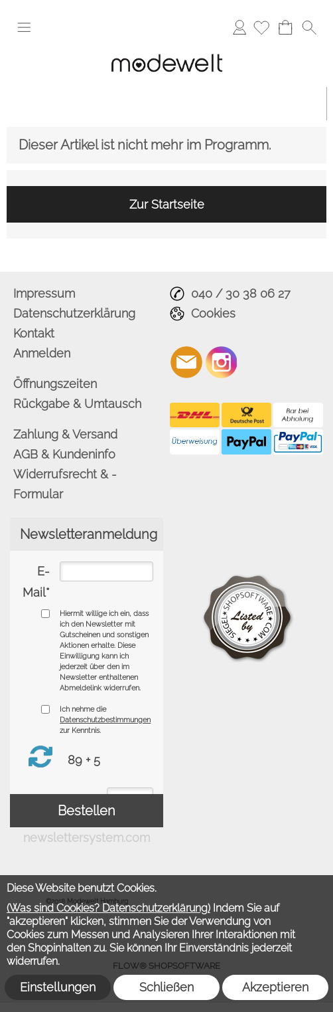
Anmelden (239, 27)
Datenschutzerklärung (74, 313)
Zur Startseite (166, 204)
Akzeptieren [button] (275, 987)
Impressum (44, 293)
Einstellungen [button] (58, 987)
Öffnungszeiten (55, 384)
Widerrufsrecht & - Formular (65, 484)
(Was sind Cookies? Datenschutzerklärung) (108, 908)
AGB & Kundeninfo (64, 454)
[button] (23, 27)
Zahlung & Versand (65, 434)
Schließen (166, 987)
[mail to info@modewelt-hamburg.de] (186, 362)
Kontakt (33, 333)
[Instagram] (221, 362)
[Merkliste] (261, 27)
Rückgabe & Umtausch (77, 404)
